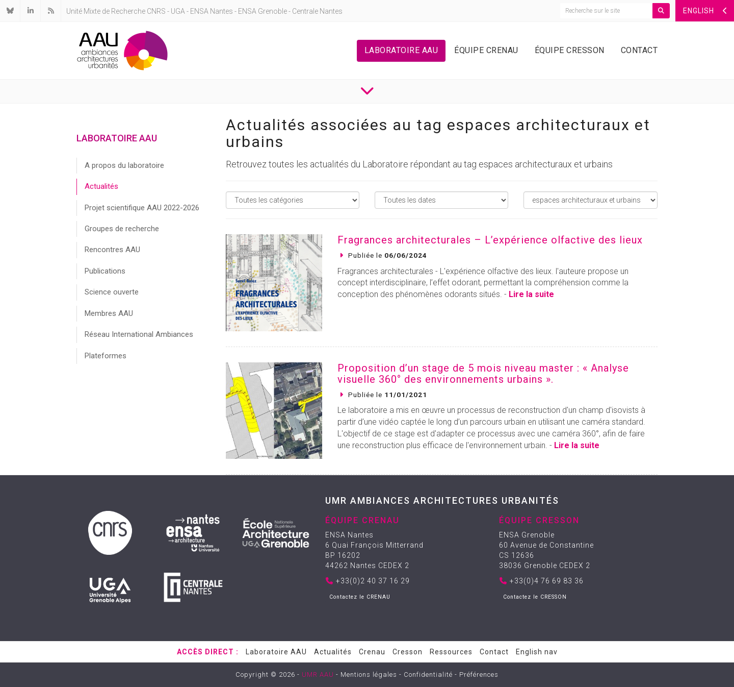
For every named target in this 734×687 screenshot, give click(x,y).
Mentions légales (368, 674)
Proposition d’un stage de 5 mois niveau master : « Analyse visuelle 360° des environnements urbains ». (483, 373)
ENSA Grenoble (262, 11)
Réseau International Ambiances (139, 334)
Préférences (479, 674)
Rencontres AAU (112, 249)
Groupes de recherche (122, 228)
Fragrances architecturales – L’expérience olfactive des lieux (490, 240)
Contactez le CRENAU (359, 597)
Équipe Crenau (486, 50)
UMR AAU (318, 674)
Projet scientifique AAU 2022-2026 (142, 207)
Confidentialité (428, 674)
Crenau (372, 652)
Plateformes (105, 355)
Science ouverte (112, 292)
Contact (639, 50)
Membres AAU (109, 313)
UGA (178, 11)
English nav (537, 652)
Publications (105, 271)
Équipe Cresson (570, 50)
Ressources (451, 652)
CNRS (156, 11)
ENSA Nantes (211, 11)
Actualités (101, 186)
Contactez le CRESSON (535, 597)
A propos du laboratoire (124, 165)
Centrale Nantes (317, 11)
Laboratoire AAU (401, 50)
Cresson (407, 652)
